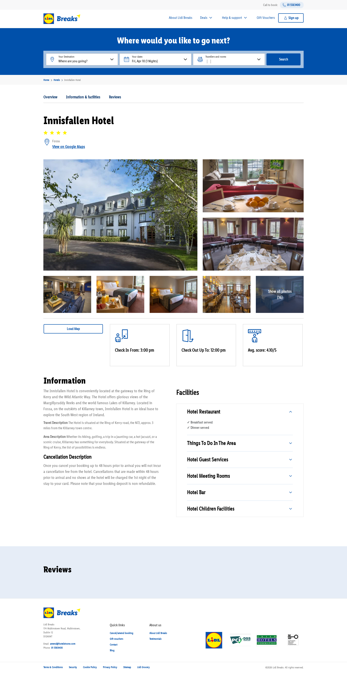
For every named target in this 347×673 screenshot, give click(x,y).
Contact (113, 644)
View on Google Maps (68, 146)
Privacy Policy (110, 667)
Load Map (73, 329)
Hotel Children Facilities (210, 508)
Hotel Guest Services (207, 459)
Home (46, 80)
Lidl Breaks (278, 667)
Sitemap (127, 667)
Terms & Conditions (53, 667)
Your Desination (66, 56)
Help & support (232, 18)
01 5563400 (293, 5)
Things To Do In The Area (211, 443)
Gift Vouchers (266, 18)
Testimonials (155, 638)
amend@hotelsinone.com (62, 643)
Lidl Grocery (143, 667)
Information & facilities (83, 97)
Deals (203, 18)
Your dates (137, 56)
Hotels (57, 80)
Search (283, 59)
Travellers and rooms (215, 56)
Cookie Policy (90, 667)
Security (73, 667)
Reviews (115, 97)
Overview (50, 97)
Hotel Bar (196, 492)
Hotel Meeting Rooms (208, 476)
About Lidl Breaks (180, 18)
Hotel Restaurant (203, 411)
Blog (112, 650)
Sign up (293, 18)
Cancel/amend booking (121, 633)
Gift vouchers (116, 638)
